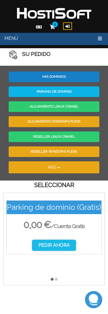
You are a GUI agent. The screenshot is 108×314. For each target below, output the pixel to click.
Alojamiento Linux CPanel (54, 106)
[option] (54, 231)
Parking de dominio (54, 92)
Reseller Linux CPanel (54, 137)
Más (54, 167)
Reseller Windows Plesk (54, 152)
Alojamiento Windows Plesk (54, 121)
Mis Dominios (54, 77)
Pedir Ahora (54, 245)
